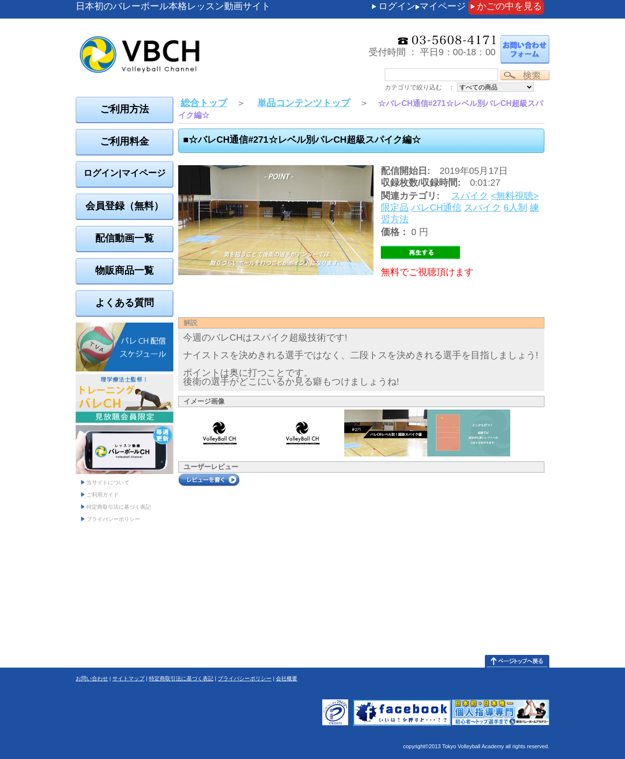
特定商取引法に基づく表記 (118, 507)
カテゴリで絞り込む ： (420, 87)
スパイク (469, 196)
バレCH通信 (436, 207)
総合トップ (204, 103)
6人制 (515, 207)
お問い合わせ (92, 678)
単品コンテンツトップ (303, 103)
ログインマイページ (422, 6)
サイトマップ (128, 678)
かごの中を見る (509, 6)
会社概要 (286, 678)
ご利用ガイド (102, 495)
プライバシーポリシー (113, 519)
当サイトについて (107, 482)
